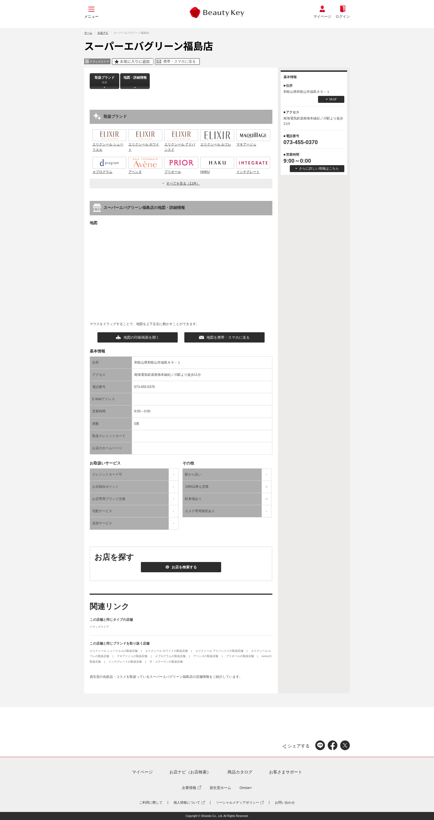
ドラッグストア (99, 626)
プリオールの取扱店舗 (240, 656)
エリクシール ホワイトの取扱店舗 (166, 650)
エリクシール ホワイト (145, 144)
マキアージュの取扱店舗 (132, 656)
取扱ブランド (105, 80)
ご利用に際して (150, 802)
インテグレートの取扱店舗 (125, 661)
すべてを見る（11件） (183, 183)
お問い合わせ (285, 802)
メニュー (91, 16)
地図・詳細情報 (135, 80)
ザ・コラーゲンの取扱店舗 (166, 661)
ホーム (88, 32)
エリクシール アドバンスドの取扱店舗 (219, 650)
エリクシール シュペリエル (109, 144)
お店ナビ (102, 32)
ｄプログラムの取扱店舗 (170, 656)
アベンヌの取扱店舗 (206, 656)
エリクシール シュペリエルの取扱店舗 (114, 650)
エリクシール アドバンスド (181, 144)
